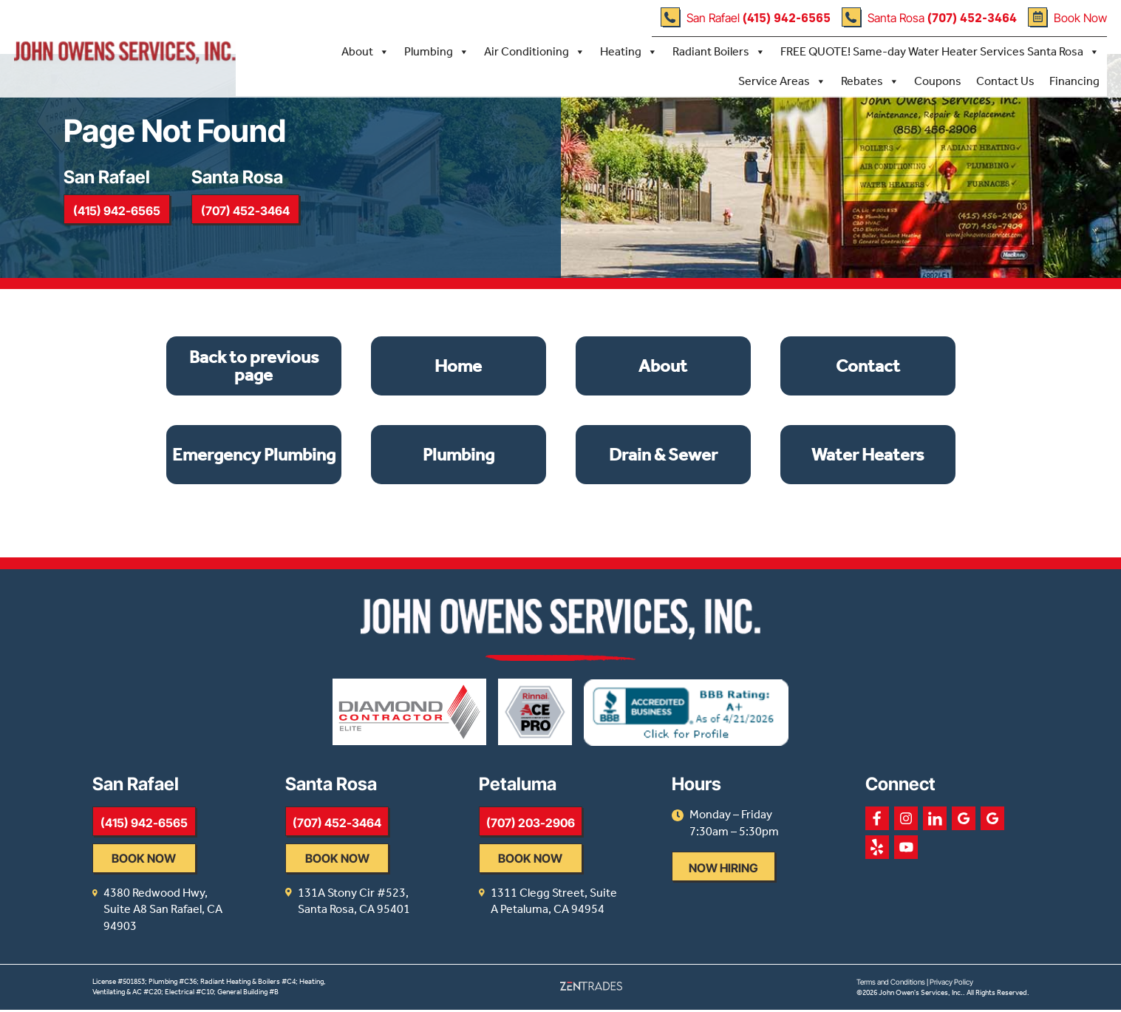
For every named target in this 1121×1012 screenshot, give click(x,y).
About (365, 51)
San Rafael (745, 17)
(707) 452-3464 (254, 220)
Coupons (937, 80)
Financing (1074, 80)
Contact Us (1004, 80)
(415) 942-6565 (119, 220)
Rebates (869, 80)
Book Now (1066, 17)
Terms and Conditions (890, 983)
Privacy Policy (951, 983)
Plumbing (435, 51)
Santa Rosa (928, 17)
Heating (628, 51)
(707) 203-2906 (576, 842)
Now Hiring (793, 887)
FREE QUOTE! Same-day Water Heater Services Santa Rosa (939, 51)
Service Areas (781, 80)
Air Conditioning (534, 51)
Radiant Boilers (718, 51)
